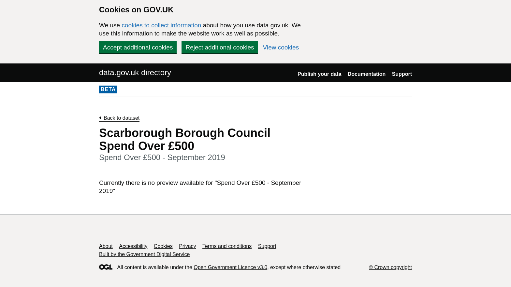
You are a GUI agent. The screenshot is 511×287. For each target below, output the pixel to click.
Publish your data (319, 74)
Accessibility (133, 246)
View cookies (281, 47)
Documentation (367, 74)
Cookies (163, 246)
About (106, 246)
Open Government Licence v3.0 (230, 267)
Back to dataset (121, 118)
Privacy (187, 246)
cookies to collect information (161, 25)
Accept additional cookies (138, 47)
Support (402, 74)
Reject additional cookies (219, 47)
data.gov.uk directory (135, 72)
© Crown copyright (390, 267)
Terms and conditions (227, 246)
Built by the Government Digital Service (144, 254)
